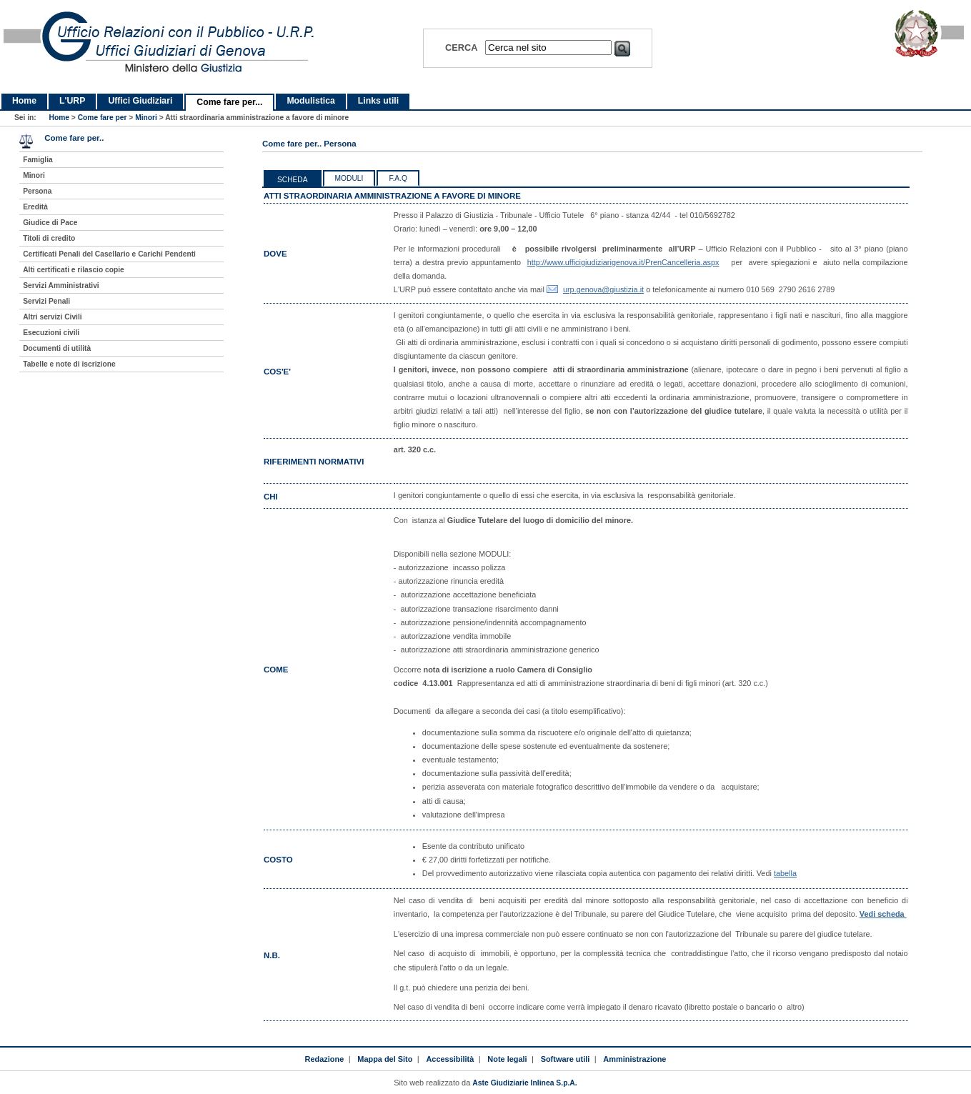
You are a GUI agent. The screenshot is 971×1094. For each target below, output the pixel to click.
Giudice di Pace (50, 223)
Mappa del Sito (384, 1059)
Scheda (292, 180)
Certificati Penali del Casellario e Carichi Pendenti (109, 254)
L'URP (72, 101)
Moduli (349, 178)
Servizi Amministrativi (61, 285)
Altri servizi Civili (52, 317)
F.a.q (398, 178)
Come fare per (102, 117)
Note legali (507, 1059)
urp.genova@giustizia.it (603, 289)
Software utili (565, 1059)
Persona (37, 191)
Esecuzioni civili (51, 333)
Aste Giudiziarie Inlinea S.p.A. (524, 1083)
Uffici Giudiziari (140, 101)
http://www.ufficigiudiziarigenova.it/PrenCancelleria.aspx (623, 262)
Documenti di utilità (57, 348)
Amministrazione (634, 1059)
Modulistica (310, 101)
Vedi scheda (883, 914)
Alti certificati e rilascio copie (73, 270)
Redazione (324, 1059)
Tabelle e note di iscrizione (69, 364)
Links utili (378, 101)
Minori (146, 117)
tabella (785, 873)
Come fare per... (229, 102)
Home (24, 101)
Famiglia (38, 160)
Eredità (35, 207)
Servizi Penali (46, 301)
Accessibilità (450, 1059)
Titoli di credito (49, 238)
